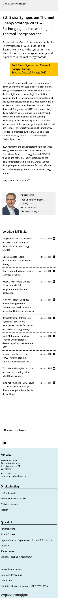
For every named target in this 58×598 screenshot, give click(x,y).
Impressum (6, 580)
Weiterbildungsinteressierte (14, 498)
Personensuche (8, 528)
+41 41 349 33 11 (9, 473)
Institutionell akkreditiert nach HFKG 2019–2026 (24, 586)
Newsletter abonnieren (11, 569)
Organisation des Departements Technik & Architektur (26, 540)
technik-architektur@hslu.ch (13, 476)
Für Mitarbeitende (9, 504)
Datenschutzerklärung (11, 575)
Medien (4, 509)
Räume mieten (8, 551)
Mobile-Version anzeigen (14, 3)
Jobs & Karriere (8, 534)
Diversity (5, 545)
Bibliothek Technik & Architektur (16, 557)
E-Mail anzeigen (32, 211)
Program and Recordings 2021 (17, 180)
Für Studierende (8, 493)
